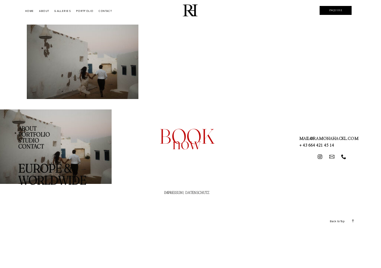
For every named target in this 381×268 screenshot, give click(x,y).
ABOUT (44, 11)
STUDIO (28, 140)
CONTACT (105, 11)
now (186, 143)
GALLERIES (62, 11)
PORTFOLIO (85, 11)
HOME (29, 11)
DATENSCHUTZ (197, 193)
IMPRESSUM (173, 193)
